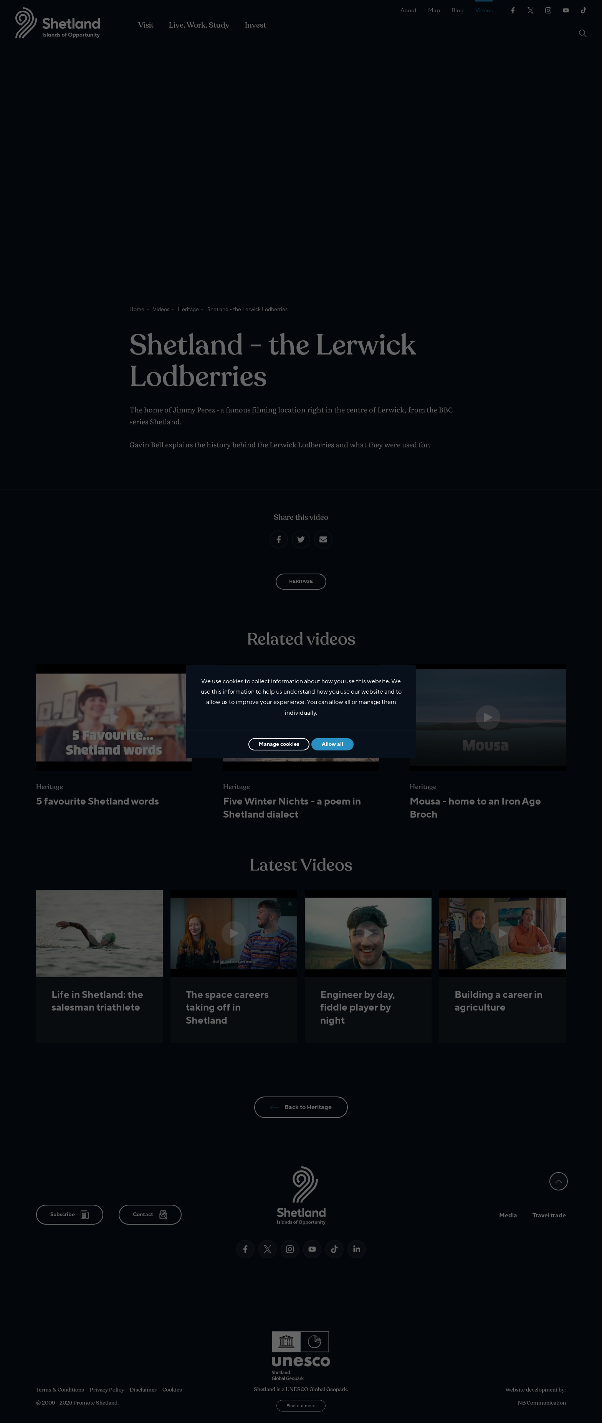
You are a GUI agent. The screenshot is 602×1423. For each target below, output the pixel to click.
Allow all (332, 744)
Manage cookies (279, 744)
